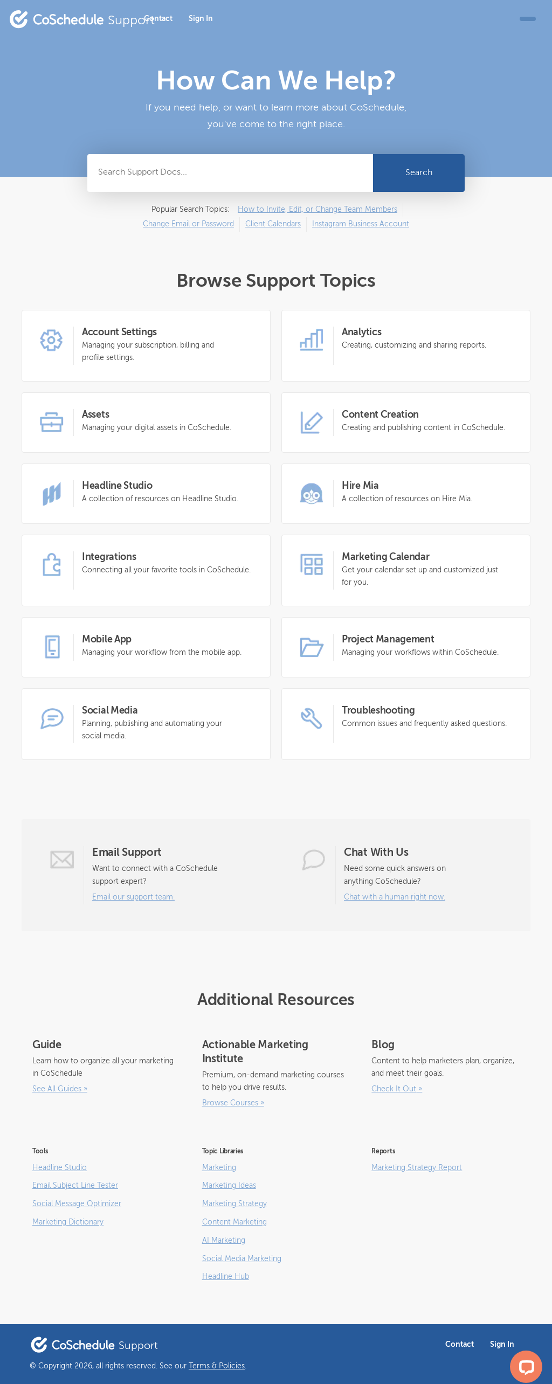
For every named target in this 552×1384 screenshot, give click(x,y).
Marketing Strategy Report (416, 1168)
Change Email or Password (188, 224)
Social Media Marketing (241, 1259)
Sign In (201, 19)
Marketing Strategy (234, 1204)
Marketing (219, 1168)
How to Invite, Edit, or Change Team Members (317, 209)
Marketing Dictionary (68, 1222)
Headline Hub (225, 1277)
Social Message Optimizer (76, 1204)
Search (418, 173)
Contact (158, 19)
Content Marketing (234, 1222)
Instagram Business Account (360, 224)
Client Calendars (273, 224)
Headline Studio (59, 1168)
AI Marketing (223, 1240)
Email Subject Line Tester (75, 1185)
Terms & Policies (217, 1366)
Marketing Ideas (229, 1185)
